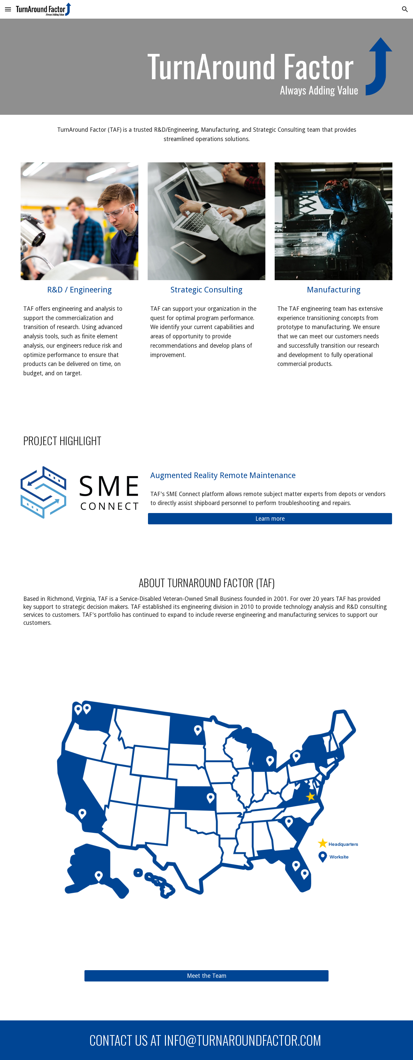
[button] (8, 9)
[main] (206, 134)
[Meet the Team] (206, 976)
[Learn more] (270, 518)
